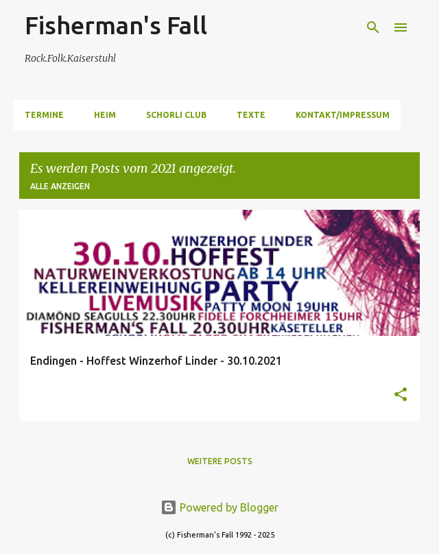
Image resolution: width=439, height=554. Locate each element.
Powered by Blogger (219, 507)
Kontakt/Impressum (343, 114)
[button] (400, 395)
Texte (251, 114)
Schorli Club (176, 114)
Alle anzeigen (60, 186)
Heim (105, 114)
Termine (44, 114)
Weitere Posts (219, 461)
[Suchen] (373, 27)
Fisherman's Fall (116, 25)
